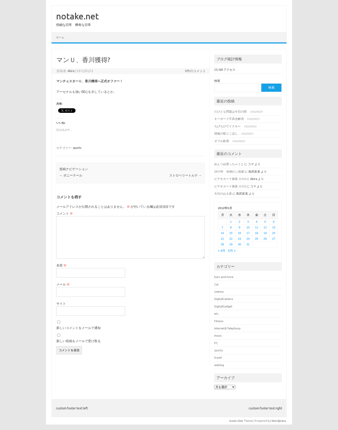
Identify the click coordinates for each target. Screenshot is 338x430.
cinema (219, 291)
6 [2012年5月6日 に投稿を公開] (273, 221)
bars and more (223, 276)
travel (218, 357)
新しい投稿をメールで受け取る (78, 341)
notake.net (77, 16)
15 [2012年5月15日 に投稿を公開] (231, 233)
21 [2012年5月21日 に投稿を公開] (222, 238)
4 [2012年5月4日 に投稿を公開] (256, 221)
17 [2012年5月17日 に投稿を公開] (248, 233)
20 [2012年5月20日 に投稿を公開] (273, 233)
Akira (70, 71)
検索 (217, 80)
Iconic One (236, 420)
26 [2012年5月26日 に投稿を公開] (265, 238)
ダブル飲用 (221, 141)
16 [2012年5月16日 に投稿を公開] (239, 233)
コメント (64, 213)
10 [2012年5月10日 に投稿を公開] (248, 227)
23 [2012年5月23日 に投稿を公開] (239, 238)
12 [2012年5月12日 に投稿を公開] (265, 227)
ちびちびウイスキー (227, 126)
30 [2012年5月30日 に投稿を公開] (239, 244)
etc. (216, 313)
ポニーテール (71, 175)
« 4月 (221, 250)
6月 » (232, 250)
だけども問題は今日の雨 (230, 111)
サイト (61, 303)
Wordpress (278, 420)
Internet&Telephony (227, 328)
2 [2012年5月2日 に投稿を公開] (239, 221)
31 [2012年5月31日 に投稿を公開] (248, 244)
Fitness (219, 321)
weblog (219, 365)
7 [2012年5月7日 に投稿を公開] (222, 227)
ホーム (60, 37)
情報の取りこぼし (226, 133)
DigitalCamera (223, 298)
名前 (61, 265)
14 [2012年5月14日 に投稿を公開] (222, 233)
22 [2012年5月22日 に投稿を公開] (231, 238)
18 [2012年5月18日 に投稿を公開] (256, 233)
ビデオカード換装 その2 (230, 178)
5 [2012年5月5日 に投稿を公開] (265, 221)
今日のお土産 (223, 193)
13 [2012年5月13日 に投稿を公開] (273, 227)
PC (216, 343)
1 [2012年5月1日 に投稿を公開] (231, 221)
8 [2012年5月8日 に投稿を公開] (231, 227)
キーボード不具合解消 (229, 118)
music (218, 335)
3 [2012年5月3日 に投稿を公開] (248, 221)
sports (77, 147)
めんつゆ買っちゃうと (229, 164)
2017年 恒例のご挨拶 (229, 171)
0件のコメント (195, 71)
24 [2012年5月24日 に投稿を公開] (248, 238)
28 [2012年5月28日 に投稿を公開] (222, 244)
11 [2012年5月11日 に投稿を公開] (256, 227)
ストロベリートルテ (185, 175)
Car (216, 284)
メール (63, 284)
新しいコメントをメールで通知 (78, 328)
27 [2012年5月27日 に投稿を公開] (273, 238)
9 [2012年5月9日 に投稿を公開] (239, 227)
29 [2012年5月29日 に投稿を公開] (231, 244)
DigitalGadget (223, 306)
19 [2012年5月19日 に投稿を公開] (265, 233)
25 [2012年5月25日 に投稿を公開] (256, 238)
